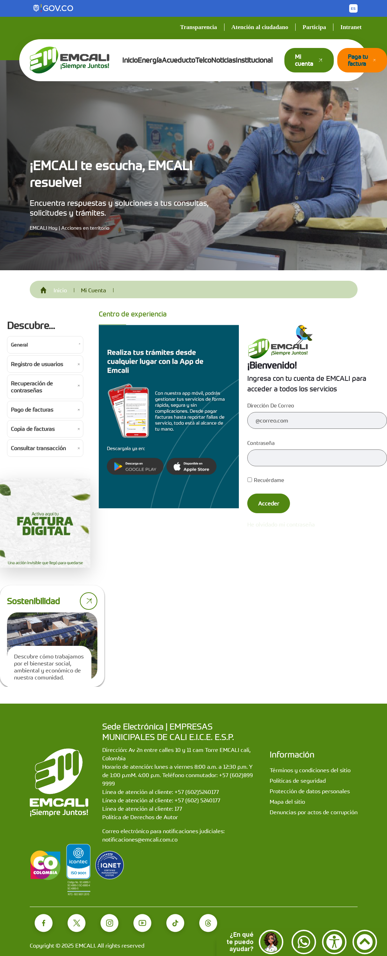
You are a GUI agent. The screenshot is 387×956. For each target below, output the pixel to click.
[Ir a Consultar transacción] (45, 448)
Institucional (254, 60)
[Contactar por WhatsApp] (303, 942)
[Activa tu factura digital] (45, 523)
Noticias (223, 60)
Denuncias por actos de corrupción (314, 812)
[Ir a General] (45, 345)
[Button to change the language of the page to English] (353, 8)
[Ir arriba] (364, 942)
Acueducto (178, 60)
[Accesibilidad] (334, 942)
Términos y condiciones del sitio (310, 770)
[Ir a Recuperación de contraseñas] (45, 387)
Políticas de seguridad (298, 780)
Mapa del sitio (287, 801)
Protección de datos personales (310, 791)
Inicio (130, 60)
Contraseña (261, 442)
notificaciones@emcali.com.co (140, 839)
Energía (150, 60)
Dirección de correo (270, 405)
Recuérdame (265, 479)
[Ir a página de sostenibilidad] (88, 601)
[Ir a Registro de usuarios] (45, 364)
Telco (203, 60)
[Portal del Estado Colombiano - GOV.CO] (53, 8)
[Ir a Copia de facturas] (45, 429)
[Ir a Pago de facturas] (45, 409)
